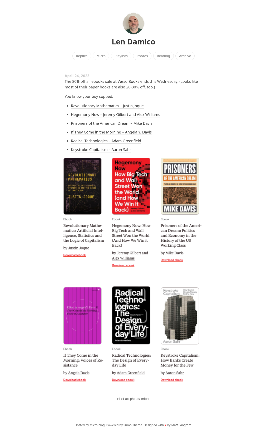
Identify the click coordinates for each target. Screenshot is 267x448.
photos (135, 399)
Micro (101, 56)
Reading (163, 56)
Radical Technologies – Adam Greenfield (106, 140)
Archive (185, 56)
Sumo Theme (132, 425)
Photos (142, 56)
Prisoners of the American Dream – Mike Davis (111, 123)
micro (145, 399)
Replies (81, 56)
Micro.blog (97, 425)
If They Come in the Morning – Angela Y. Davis (111, 132)
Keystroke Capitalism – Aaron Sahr (101, 149)
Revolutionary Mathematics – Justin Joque (107, 105)
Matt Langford (181, 425)
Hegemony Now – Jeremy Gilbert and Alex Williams (115, 114)
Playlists (121, 56)
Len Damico (133, 41)
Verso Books (128, 81)
